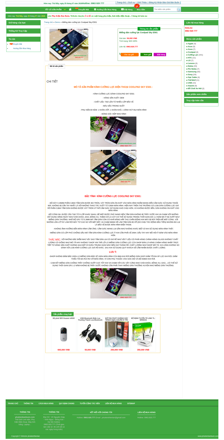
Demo (57, 22)
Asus (190, 49)
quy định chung (66, 403)
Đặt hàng (161, 54)
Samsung (192, 72)
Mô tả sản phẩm (56, 66)
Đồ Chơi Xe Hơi (195, 88)
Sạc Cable (192, 77)
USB (190, 83)
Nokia (190, 66)
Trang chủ (48, 22)
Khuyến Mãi (82, 9)
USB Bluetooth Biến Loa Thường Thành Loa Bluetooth (90, 319)
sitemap (131, 403)
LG (189, 60)
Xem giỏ (147, 54)
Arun (190, 46)
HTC (190, 58)
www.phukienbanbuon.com (208, 436)
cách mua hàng (46, 403)
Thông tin (28, 403)
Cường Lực (193, 55)
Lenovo (191, 63)
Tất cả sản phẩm (53, 9)
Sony (190, 74)
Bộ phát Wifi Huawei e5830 (64, 318)
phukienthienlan (34, 436)
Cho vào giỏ (129, 54)
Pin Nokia (192, 69)
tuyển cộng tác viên (90, 403)
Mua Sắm (141, 9)
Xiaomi (191, 86)
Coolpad (191, 52)
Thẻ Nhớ (191, 80)
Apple (190, 44)
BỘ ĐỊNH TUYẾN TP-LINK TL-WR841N (143, 319)
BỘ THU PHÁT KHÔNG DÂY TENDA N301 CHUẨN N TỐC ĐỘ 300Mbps (116, 320)
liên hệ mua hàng (113, 403)
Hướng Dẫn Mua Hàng (104, 9)
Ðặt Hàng (127, 9)
